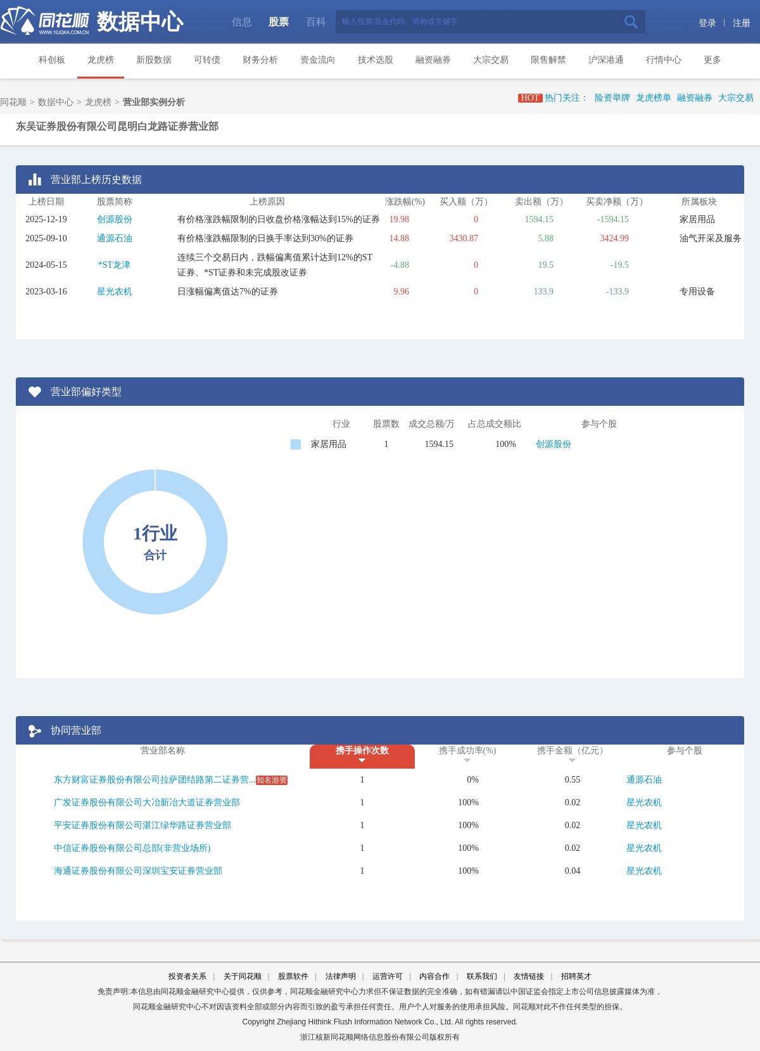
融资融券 (433, 60)
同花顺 (13, 102)
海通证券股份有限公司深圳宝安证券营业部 (138, 871)
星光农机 (114, 291)
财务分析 (260, 60)
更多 (712, 60)
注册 (741, 23)
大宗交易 (491, 60)
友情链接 (529, 976)
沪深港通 (606, 60)
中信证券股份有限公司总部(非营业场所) (132, 848)
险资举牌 (612, 98)
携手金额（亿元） (572, 750)
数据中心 (140, 22)
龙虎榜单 (653, 98)
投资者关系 (187, 976)
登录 (707, 23)
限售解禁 (548, 60)
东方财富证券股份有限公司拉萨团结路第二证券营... (155, 779)
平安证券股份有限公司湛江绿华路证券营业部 (142, 825)
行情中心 (663, 60)
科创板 (52, 60)
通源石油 (114, 238)
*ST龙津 (114, 265)
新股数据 (154, 60)
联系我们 (482, 976)
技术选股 (375, 60)
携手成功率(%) (468, 750)
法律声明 (341, 976)
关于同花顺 (243, 976)
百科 (316, 21)
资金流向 (318, 60)
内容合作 (434, 976)
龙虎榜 (100, 60)
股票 (279, 21)
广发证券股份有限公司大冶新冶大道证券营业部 (147, 802)
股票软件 (293, 976)
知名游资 (271, 780)
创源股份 (114, 219)
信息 (242, 21)
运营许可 (387, 976)
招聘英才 (576, 976)
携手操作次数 (362, 750)
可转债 (207, 60)
